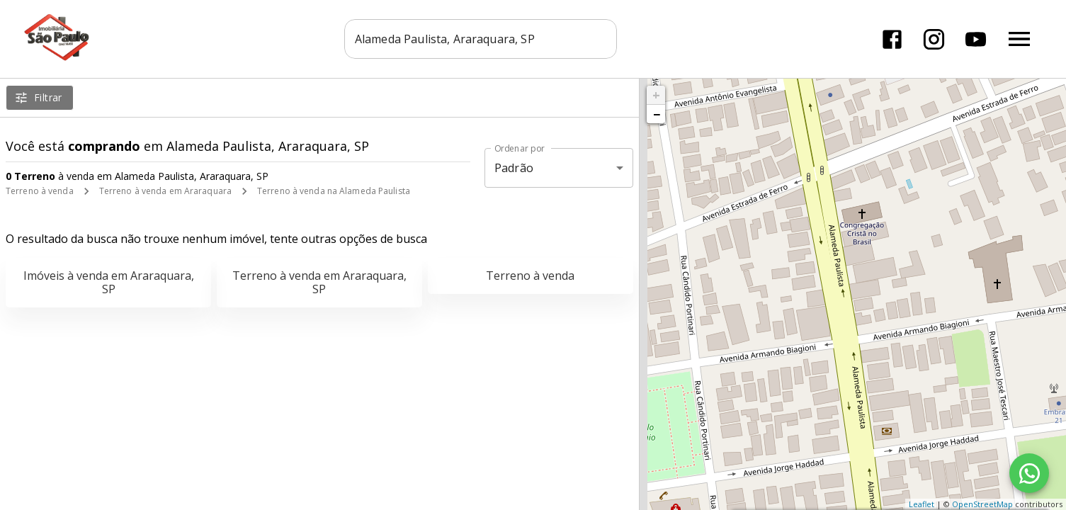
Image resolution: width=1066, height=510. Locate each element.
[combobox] (483, 39)
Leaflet (921, 504)
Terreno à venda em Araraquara (165, 191)
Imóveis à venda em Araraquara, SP (108, 282)
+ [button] (656, 94)
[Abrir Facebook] (892, 39)
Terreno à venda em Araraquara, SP (319, 282)
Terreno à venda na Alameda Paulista (333, 191)
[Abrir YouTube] (975, 39)
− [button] (656, 114)
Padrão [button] (513, 168)
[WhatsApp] (1029, 473)
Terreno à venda (40, 191)
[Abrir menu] (1019, 39)
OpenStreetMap (982, 504)
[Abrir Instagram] (934, 39)
